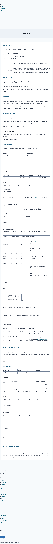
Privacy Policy (4, 508)
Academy (3, 8)
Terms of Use (3, 510)
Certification (3, 482)
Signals (19, 233)
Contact (2, 488)
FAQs (2, 486)
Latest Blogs (3, 484)
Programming (3, 6)
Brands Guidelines (4, 513)
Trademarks (3, 515)
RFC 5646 (35, 197)
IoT (2, 4)
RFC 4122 (36, 241)
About (2, 10)
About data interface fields (37, 225)
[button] (26, 16)
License (2, 506)
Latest (2, 12)
